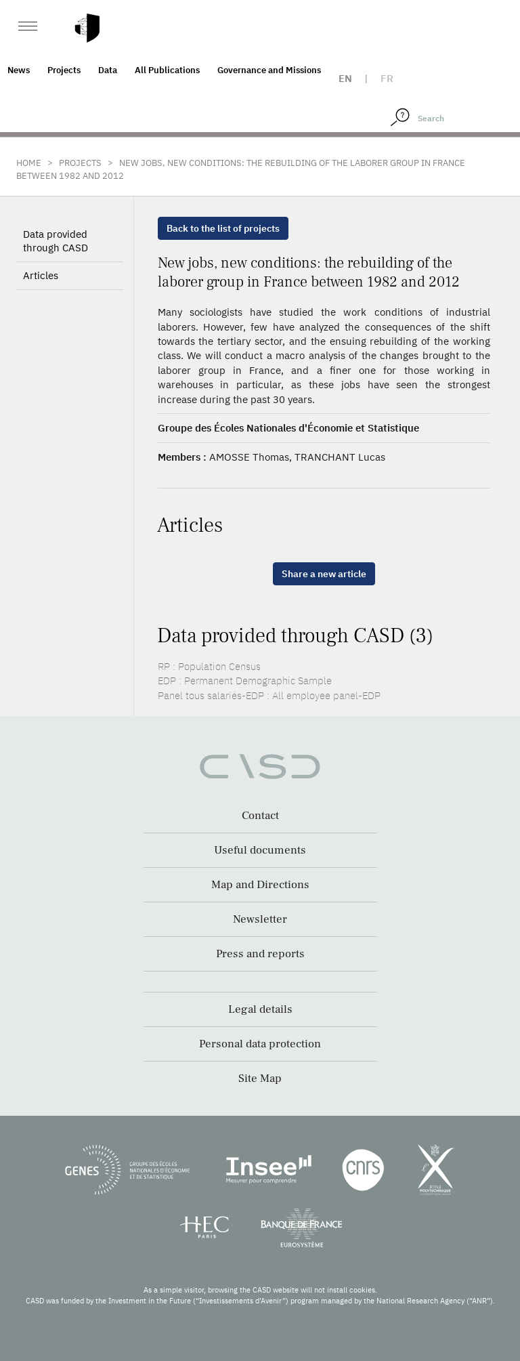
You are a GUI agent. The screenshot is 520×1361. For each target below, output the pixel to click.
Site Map (260, 1078)
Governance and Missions (269, 70)
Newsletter (260, 919)
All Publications (167, 70)
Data (107, 70)
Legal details (260, 1009)
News (18, 70)
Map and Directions (260, 884)
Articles (40, 275)
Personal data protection (260, 1044)
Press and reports (260, 953)
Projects (64, 70)
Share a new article (324, 574)
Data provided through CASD (55, 241)
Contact (260, 815)
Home (28, 163)
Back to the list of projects (223, 228)
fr (387, 78)
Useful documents (260, 850)
